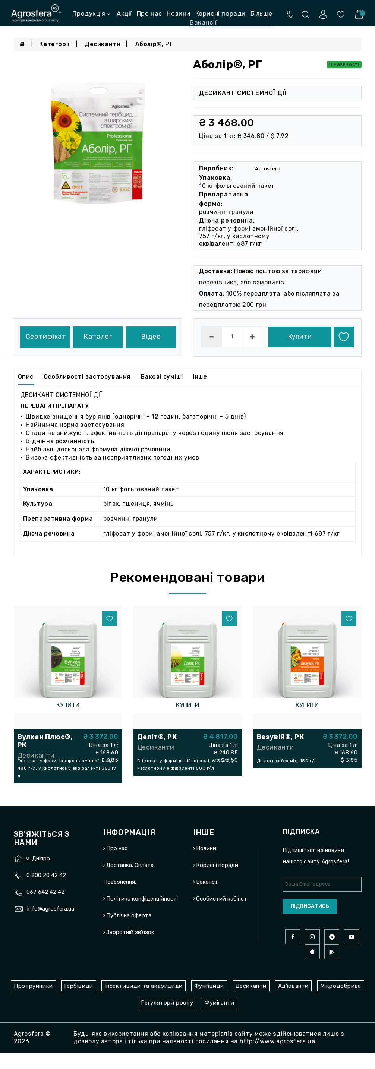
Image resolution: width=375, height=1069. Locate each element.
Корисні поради (220, 13)
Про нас (149, 13)
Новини (178, 13)
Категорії (54, 44)
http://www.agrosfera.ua (277, 1057)
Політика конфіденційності (142, 915)
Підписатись (309, 922)
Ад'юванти (293, 1002)
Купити (300, 336)
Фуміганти (219, 1018)
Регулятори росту (167, 1018)
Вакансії (206, 898)
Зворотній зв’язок (130, 948)
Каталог (97, 336)
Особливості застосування (87, 376)
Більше (261, 13)
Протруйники (33, 1002)
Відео (151, 336)
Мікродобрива (340, 1002)
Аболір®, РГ (154, 44)
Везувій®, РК (280, 737)
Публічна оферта (128, 931)
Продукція (91, 13)
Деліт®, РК (157, 737)
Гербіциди (78, 1002)
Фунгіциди (209, 1002)
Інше (200, 376)
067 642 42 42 (45, 908)
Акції (124, 13)
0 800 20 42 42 (46, 891)
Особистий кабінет (221, 915)
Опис (26, 376)
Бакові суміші (162, 376)
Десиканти (102, 44)
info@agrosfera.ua (50, 925)
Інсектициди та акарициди (143, 1002)
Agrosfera (267, 168)
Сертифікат (46, 336)
